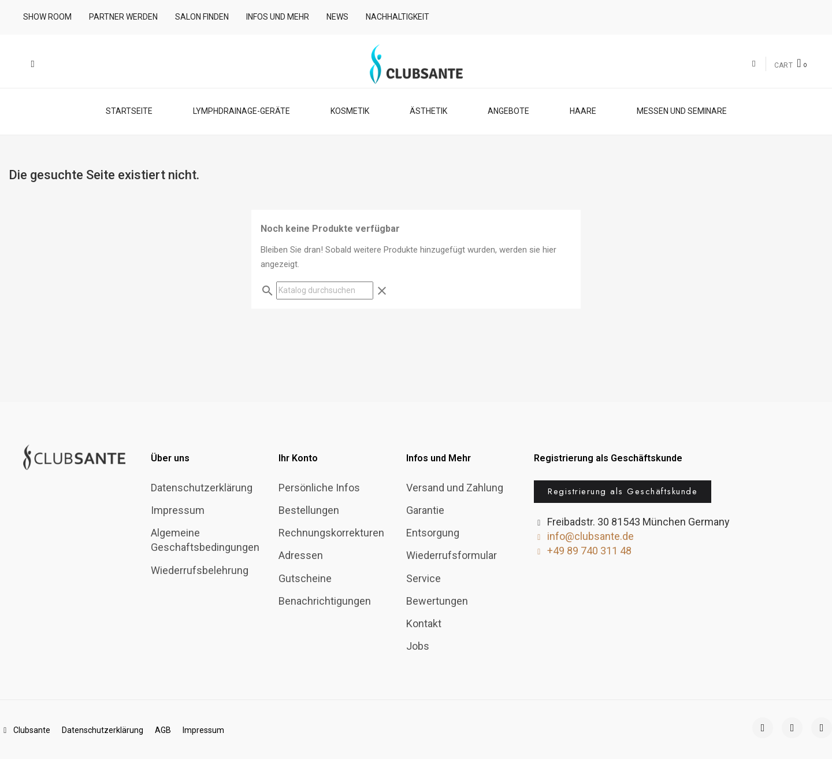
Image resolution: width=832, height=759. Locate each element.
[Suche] (324, 290)
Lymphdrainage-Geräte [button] (241, 110)
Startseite (129, 110)
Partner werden (123, 16)
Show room (47, 16)
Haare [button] (583, 110)
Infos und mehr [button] (277, 16)
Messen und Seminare (682, 110)
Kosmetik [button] (349, 110)
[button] (32, 63)
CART (783, 65)
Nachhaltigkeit (397, 16)
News (337, 16)
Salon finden (202, 16)
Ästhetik (428, 110)
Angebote (508, 110)
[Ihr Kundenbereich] (753, 63)
